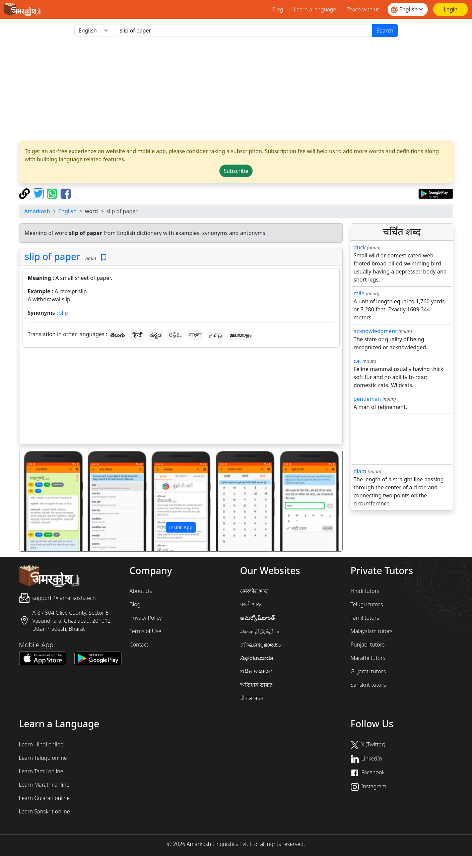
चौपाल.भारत (252, 698)
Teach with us (363, 9)
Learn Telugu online (43, 757)
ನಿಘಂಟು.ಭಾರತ (257, 658)
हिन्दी (137, 335)
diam (360, 471)
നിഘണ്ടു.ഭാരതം (260, 644)
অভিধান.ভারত (256, 684)
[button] (43, 500)
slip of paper (52, 256)
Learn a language (315, 9)
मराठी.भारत (251, 604)
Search (385, 30)
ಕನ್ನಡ (155, 335)
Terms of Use (145, 631)
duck (360, 247)
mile (359, 293)
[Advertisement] (236, 89)
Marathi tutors (368, 658)
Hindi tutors (365, 591)
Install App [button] (180, 527)
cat (357, 361)
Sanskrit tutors (368, 684)
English (67, 211)
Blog (277, 9)
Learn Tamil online (41, 771)
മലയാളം (240, 335)
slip (63, 312)
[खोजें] (244, 30)
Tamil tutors (365, 617)
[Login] (450, 9)
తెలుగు (117, 335)
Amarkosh (37, 211)
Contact (139, 644)
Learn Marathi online (44, 784)
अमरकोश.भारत (254, 591)
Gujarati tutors (368, 671)
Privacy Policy (146, 617)
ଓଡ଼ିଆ (175, 335)
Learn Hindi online (41, 744)
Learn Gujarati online (44, 798)
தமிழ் (215, 335)
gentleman (367, 399)
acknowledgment (375, 331)
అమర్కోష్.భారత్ (257, 617)
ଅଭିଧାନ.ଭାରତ (256, 671)
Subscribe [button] (236, 171)
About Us (141, 591)
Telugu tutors (367, 604)
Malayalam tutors (372, 631)
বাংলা (195, 335)
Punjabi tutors (368, 644)
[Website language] (408, 9)
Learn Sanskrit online (44, 811)
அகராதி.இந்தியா (260, 631)
